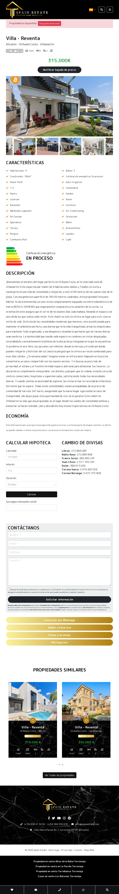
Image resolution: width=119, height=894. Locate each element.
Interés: (10, 464)
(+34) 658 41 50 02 (34, 824)
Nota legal (54, 850)
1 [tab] (56, 764)
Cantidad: (11, 451)
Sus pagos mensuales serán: (21, 501)
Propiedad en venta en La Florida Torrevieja (59, 866)
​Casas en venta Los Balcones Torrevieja (59, 876)
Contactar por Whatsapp (59, 620)
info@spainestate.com (87, 824)
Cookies (78, 850)
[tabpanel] (32, 721)
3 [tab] (62, 764)
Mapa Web (89, 850)
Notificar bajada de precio (59, 69)
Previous (10, 106)
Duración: (11, 478)
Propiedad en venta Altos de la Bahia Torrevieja (60, 861)
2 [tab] (59, 764)
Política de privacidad (94, 589)
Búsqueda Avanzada (49, 23)
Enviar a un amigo (60, 635)
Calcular (31, 494)
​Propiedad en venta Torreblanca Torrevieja (59, 871)
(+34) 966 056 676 (57, 824)
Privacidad (66, 850)
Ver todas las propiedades (59, 775)
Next (109, 106)
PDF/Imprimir (59, 642)
